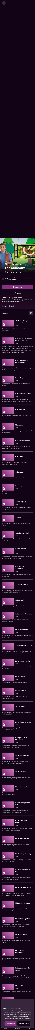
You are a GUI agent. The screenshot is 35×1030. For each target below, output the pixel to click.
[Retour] (4, 3)
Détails (4, 306)
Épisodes (12, 306)
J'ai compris (10, 1024)
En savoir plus (24, 1024)
